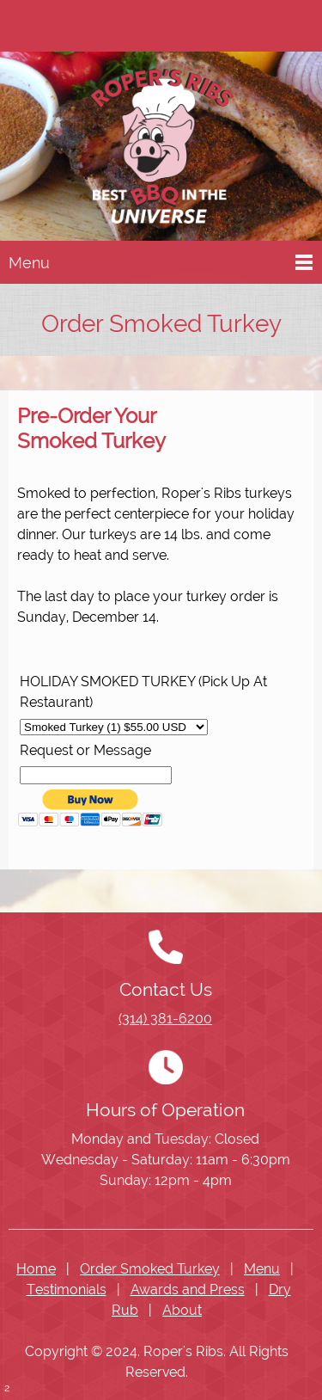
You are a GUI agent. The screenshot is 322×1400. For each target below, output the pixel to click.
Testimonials (66, 1289)
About (182, 1310)
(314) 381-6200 (165, 1018)
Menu (262, 1269)
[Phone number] (34, 26)
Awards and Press (188, 1289)
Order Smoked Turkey (150, 1269)
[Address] (69, 26)
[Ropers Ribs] (161, 150)
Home (36, 1269)
